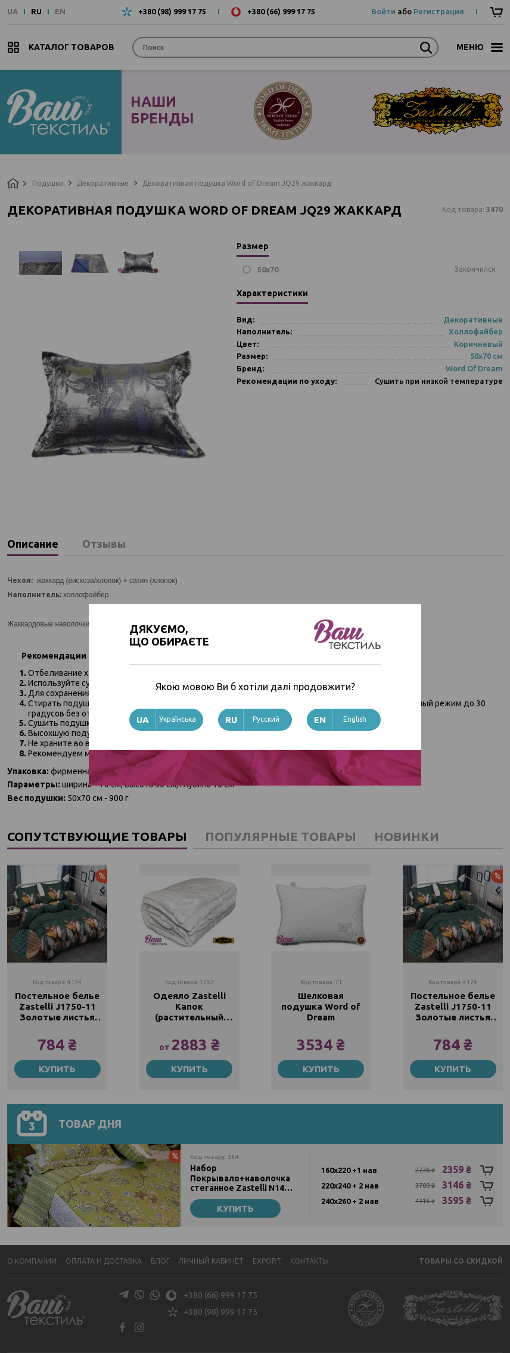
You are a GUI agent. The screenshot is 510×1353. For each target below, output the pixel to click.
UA (12, 11)
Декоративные (103, 183)
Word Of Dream (474, 368)
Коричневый (478, 344)
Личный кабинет (211, 1261)
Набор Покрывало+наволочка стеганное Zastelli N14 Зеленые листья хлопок (241, 1178)
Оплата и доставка (104, 1261)
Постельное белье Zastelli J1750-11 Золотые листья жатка (57, 1007)
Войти (383, 11)
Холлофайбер (476, 331)
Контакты (309, 1261)
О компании (32, 1261)
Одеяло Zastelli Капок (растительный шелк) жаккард (189, 1007)
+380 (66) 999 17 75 (281, 11)
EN (60, 11)
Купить (57, 1069)
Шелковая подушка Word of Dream (320, 1006)
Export (267, 1261)
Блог (160, 1261)
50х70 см (486, 356)
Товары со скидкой (461, 1261)
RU (36, 11)
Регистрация (438, 11)
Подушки (47, 183)
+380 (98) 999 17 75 (172, 11)
